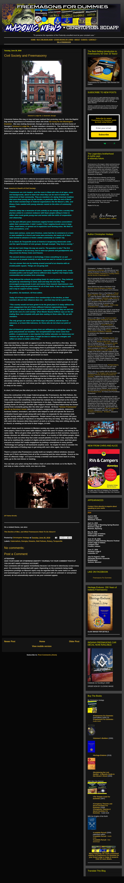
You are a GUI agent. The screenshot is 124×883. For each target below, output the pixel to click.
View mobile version (42, 646)
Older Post (74, 641)
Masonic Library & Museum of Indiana (100, 288)
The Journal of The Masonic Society (101, 345)
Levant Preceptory (107, 325)
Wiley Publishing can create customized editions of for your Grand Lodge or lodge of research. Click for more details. (103, 856)
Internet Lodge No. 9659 (100, 300)
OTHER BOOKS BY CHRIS (63, 39)
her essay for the (56, 122)
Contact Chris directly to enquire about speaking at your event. (102, 507)
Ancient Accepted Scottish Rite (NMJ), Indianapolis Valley (102, 319)
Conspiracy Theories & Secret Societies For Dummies (102, 811)
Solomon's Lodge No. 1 (21, 126)
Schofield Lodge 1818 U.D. (110, 298)
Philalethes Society (108, 338)
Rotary (49, 541)
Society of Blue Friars (103, 341)
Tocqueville (57, 541)
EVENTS (84, 39)
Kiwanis (32, 541)
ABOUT (77, 39)
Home (42, 641)
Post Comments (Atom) (47, 655)
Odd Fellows (41, 541)
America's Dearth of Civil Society (22, 188)
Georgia (24, 541)
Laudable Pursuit (99, 833)
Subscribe (104, 135)
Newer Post (9, 641)
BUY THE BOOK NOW (45, 39)
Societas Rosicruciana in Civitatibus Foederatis (100, 330)
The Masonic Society (110, 343)
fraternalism (15, 541)
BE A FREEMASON (64, 42)
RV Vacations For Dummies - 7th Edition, (100, 411)
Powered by (103, 143)
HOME (33, 39)
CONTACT (92, 39)
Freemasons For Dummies (96, 270)
